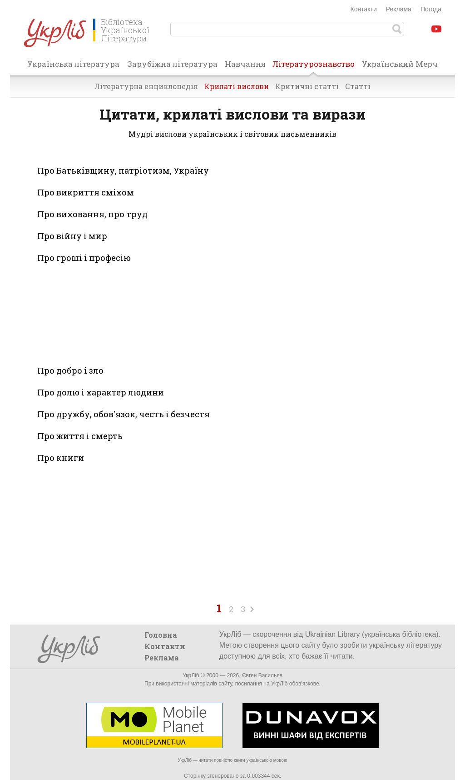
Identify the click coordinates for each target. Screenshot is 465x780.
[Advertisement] (140, 312)
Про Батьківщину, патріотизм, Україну (123, 170)
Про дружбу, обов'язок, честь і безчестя (123, 414)
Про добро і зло (70, 370)
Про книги (60, 457)
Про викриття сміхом (85, 192)
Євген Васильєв (262, 675)
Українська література (73, 64)
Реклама (398, 9)
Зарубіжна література (172, 64)
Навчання (245, 64)
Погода (430, 9)
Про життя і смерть (80, 435)
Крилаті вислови (236, 86)
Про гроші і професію (84, 257)
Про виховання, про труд (92, 214)
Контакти (364, 9)
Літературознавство (313, 67)
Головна (160, 635)
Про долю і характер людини (100, 392)
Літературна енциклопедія (146, 86)
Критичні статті (307, 86)
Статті (358, 86)
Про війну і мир (72, 235)
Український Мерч (400, 64)
